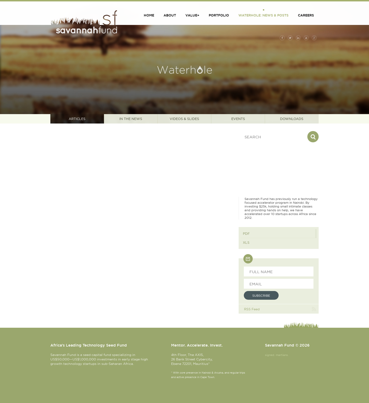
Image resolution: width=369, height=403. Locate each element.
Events (238, 119)
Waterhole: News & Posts (263, 15)
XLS (246, 242)
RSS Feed (252, 309)
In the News (130, 119)
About (170, 15)
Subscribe (261, 295)
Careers (306, 15)
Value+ (192, 15)
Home (149, 15)
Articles (77, 119)
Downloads (291, 119)
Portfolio (219, 15)
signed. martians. (277, 355)
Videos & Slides (184, 119)
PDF (246, 233)
